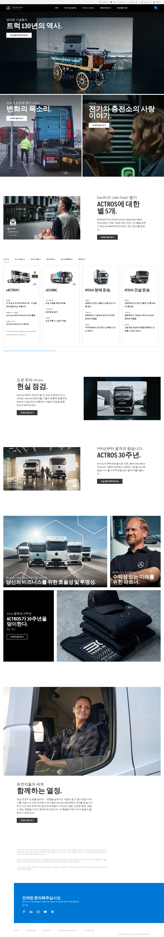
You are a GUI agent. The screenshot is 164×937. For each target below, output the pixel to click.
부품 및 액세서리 (105, 8)
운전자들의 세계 (122, 8)
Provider (16, 930)
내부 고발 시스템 (89, 930)
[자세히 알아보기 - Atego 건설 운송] (140, 306)
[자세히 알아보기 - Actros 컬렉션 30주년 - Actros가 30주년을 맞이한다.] (28, 626)
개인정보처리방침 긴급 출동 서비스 (67, 930)
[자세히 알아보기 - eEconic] (61, 306)
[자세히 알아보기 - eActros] (123, 136)
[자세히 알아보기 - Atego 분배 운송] (101, 306)
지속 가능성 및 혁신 (70, 8)
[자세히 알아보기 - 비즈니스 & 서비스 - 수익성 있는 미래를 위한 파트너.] (135, 551)
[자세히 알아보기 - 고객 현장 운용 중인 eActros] (41, 136)
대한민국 (157, 2)
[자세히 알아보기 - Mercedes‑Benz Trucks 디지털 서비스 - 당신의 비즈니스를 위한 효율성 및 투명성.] (55, 551)
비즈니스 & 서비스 (88, 8)
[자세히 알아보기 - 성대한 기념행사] (82, 58)
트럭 (56, 8)
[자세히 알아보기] (109, 626)
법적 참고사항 (47, 930)
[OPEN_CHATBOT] (155, 8)
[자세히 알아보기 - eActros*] (21, 306)
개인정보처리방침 (31, 930)
